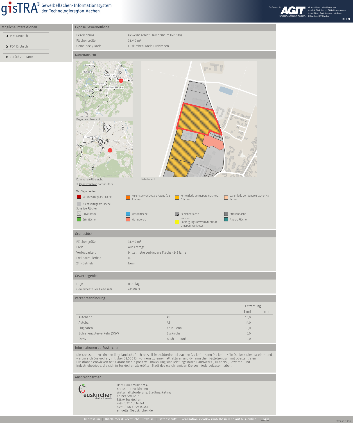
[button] (26, 35)
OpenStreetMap (88, 184)
